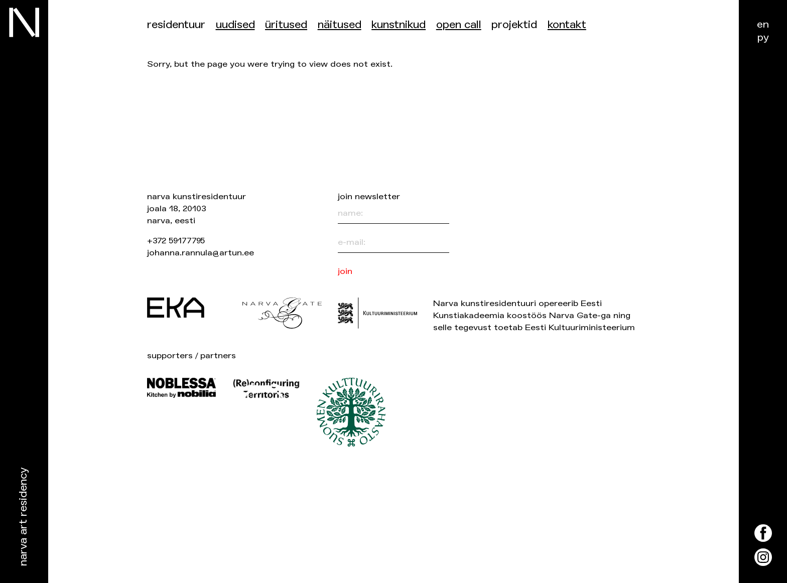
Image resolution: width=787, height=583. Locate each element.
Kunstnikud (398, 25)
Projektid (514, 25)
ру (763, 37)
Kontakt (567, 25)
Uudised (235, 25)
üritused (286, 25)
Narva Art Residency (23, 517)
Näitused (339, 25)
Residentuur (176, 25)
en (763, 24)
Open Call (458, 25)
